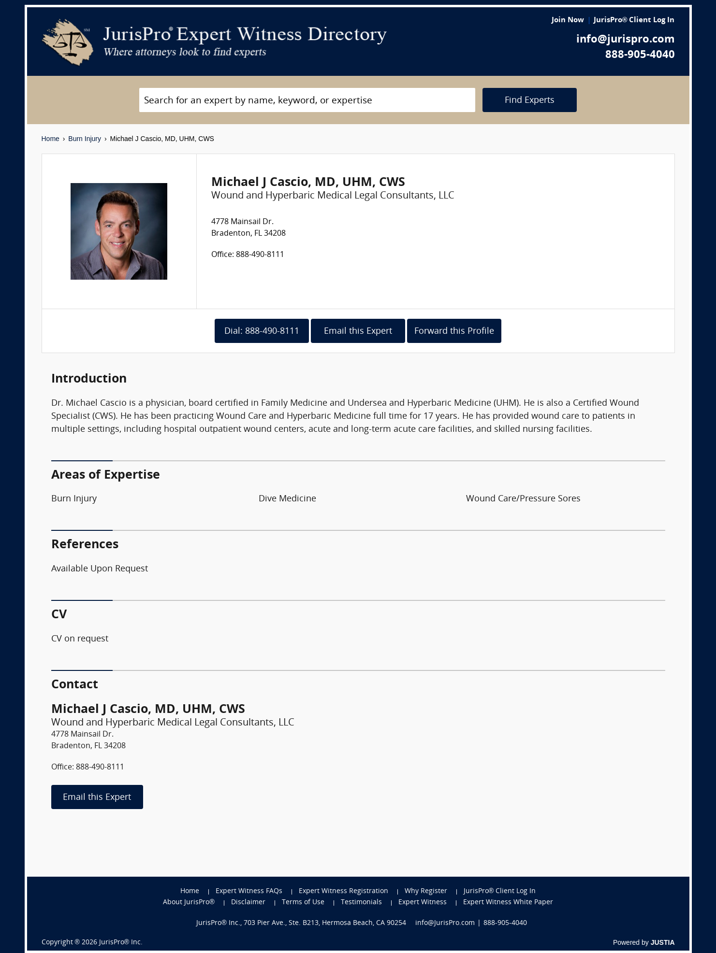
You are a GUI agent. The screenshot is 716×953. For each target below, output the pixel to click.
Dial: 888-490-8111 (261, 331)
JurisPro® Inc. (121, 942)
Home (50, 138)
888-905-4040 (640, 55)
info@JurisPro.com (445, 923)
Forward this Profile (454, 331)
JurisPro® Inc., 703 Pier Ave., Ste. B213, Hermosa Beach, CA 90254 (301, 923)
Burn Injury (84, 138)
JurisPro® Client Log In (634, 20)
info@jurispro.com (625, 39)
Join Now (568, 20)
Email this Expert (358, 331)
